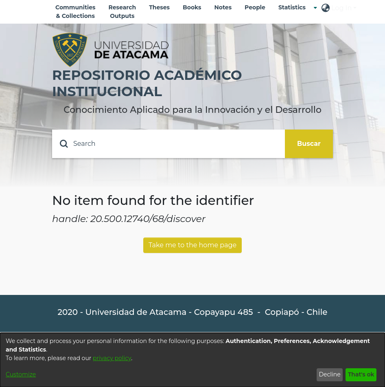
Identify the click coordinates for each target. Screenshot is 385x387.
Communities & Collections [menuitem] (75, 12)
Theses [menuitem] (159, 7)
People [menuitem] (255, 7)
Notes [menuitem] (223, 7)
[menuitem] (294, 7)
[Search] (168, 144)
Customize (21, 374)
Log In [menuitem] (341, 8)
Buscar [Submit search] (309, 143)
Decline (329, 374)
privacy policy (112, 358)
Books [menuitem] (192, 7)
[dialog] (192, 360)
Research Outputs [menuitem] (122, 12)
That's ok (361, 374)
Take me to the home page (192, 245)
